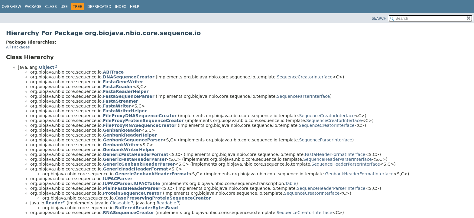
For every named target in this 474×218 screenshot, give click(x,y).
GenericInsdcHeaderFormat (135, 169)
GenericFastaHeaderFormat (135, 154)
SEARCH (379, 18)
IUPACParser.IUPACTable (131, 183)
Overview (11, 7)
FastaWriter (117, 106)
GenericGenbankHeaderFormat (151, 173)
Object (46, 67)
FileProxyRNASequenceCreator (139, 125)
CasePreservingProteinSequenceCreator (163, 198)
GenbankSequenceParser (133, 139)
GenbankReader (122, 130)
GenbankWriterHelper (129, 149)
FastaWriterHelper (125, 110)
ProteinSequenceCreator (132, 193)
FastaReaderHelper (125, 91)
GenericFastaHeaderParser (135, 159)
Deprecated (99, 7)
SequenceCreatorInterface (305, 76)
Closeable (120, 202)
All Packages (18, 47)
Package (33, 7)
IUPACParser (117, 178)
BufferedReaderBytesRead (146, 207)
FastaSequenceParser (128, 96)
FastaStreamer (120, 101)
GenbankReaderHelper (130, 135)
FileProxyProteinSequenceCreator (143, 120)
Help (134, 7)
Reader (53, 202)
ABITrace (113, 72)
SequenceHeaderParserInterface (337, 159)
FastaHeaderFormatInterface (335, 154)
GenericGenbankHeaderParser (139, 164)
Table (290, 183)
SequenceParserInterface (303, 96)
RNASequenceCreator (128, 212)
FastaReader (118, 86)
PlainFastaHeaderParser (131, 188)
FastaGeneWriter (123, 81)
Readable (166, 202)
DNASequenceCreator (128, 76)
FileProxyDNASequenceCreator (140, 115)
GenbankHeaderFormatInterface (359, 173)
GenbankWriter (121, 144)
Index (120, 7)
